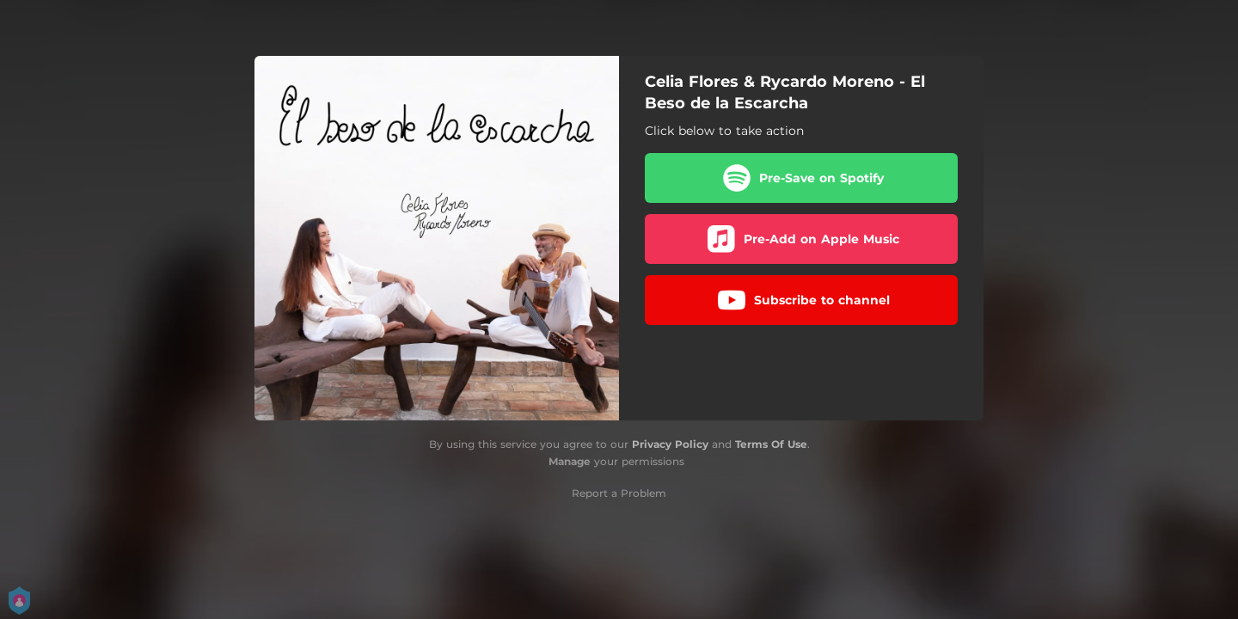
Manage (570, 461)
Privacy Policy (670, 444)
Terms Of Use (771, 444)
